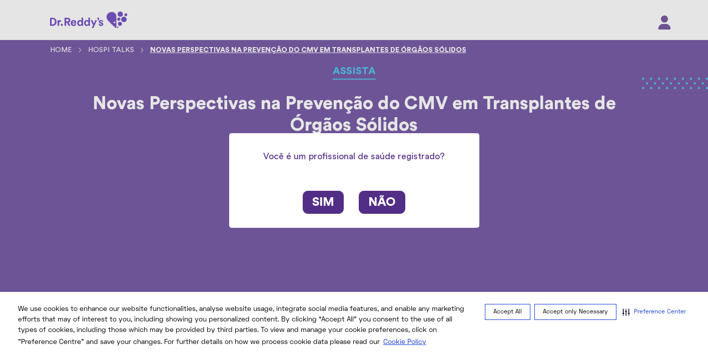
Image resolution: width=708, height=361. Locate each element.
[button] (654, 312)
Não (382, 202)
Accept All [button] (507, 312)
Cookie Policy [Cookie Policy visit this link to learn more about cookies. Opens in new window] (404, 342)
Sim (323, 202)
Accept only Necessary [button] (575, 312)
